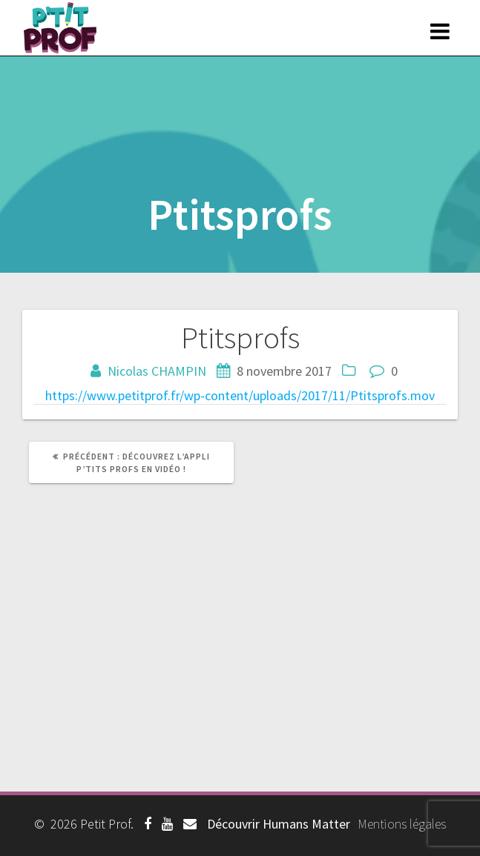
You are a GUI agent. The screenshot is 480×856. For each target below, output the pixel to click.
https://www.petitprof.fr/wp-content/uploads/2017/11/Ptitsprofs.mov (240, 395)
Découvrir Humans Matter (278, 823)
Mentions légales (402, 823)
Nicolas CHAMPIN (157, 370)
